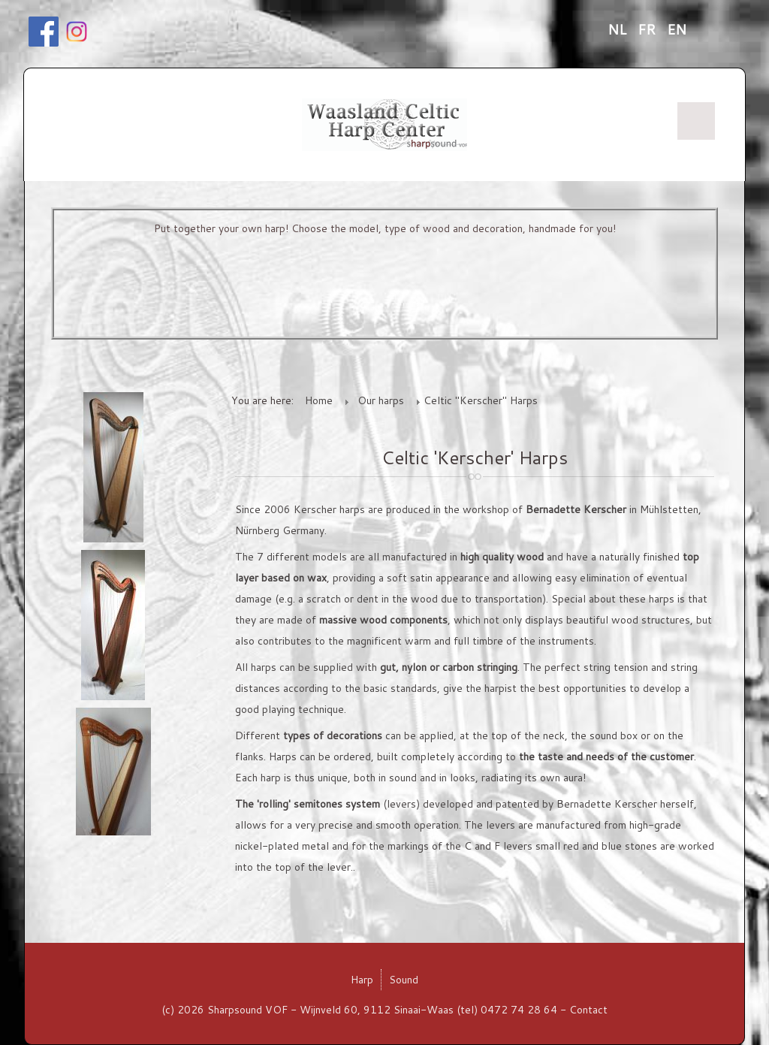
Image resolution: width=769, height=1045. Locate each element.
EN (676, 29)
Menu (696, 121)
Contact (588, 1009)
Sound (403, 979)
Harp (362, 979)
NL (619, 29)
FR (648, 29)
